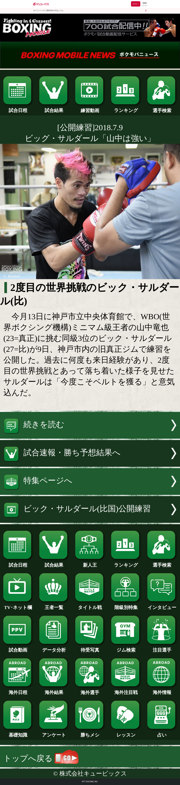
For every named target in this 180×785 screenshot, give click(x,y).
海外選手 (90, 690)
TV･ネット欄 (18, 605)
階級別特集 (126, 605)
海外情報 (162, 690)
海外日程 (18, 690)
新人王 (90, 563)
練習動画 (90, 108)
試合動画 (18, 648)
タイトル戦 (90, 605)
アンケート (54, 733)
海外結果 (54, 690)
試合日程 (18, 108)
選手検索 (162, 108)
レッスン (126, 733)
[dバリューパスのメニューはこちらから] (144, 4)
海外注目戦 (126, 690)
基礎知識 (18, 733)
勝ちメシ (90, 733)
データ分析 (54, 648)
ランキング (126, 108)
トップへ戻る (41, 758)
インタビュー (162, 605)
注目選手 (162, 648)
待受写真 (90, 648)
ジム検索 (126, 648)
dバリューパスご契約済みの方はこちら (49, 10)
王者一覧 (54, 605)
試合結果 (54, 108)
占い (162, 733)
